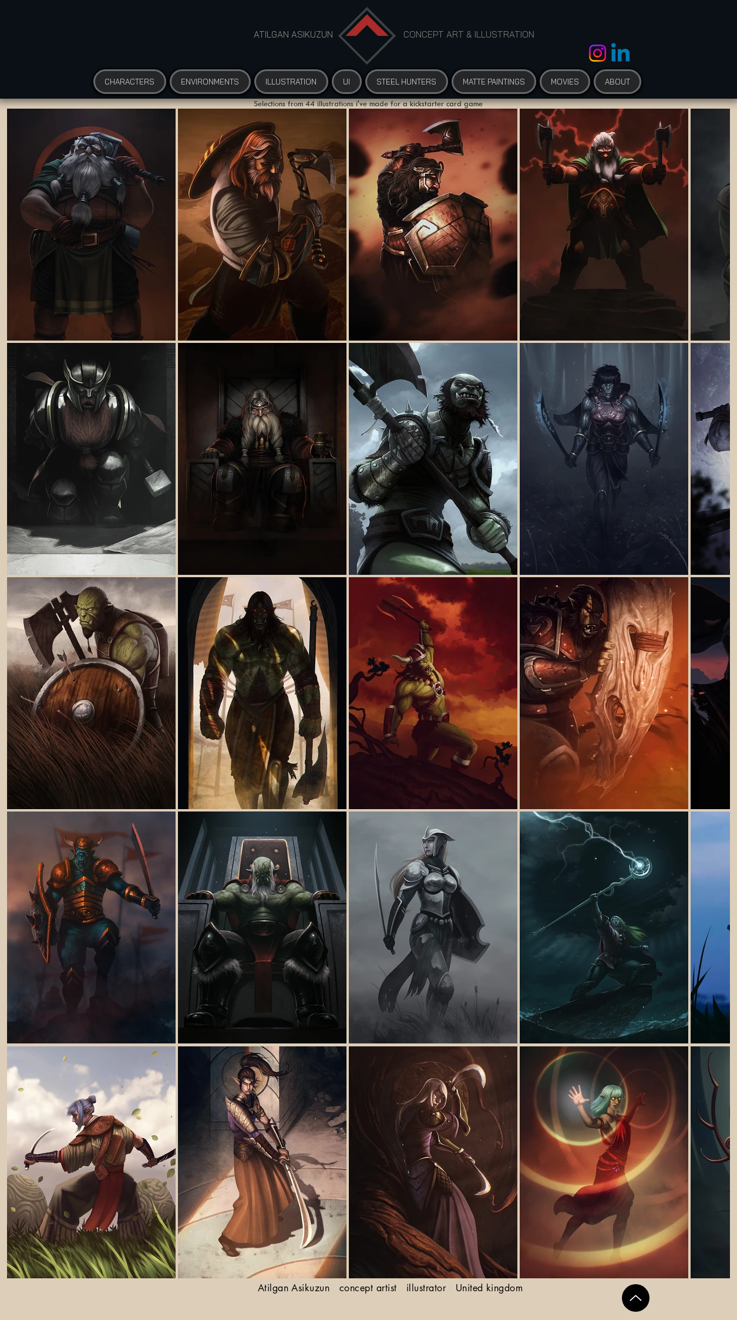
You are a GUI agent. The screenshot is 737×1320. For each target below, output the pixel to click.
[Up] (635, 1298)
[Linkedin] (620, 54)
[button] (565, 81)
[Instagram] (597, 53)
